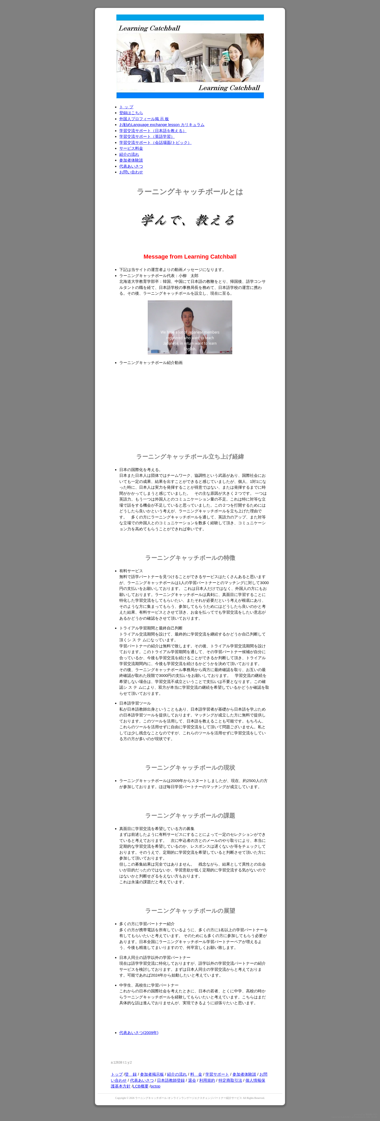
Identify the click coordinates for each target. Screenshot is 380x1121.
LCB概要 (140, 1086)
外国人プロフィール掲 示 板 (144, 119)
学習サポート (217, 1074)
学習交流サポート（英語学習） (147, 136)
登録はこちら (131, 112)
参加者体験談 (131, 160)
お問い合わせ (131, 172)
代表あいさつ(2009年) (138, 1032)
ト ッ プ (126, 107)
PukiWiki (345, 1117)
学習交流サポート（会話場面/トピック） (155, 142)
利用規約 (207, 1080)
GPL (368, 1117)
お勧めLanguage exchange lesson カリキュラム (162, 124)
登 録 (131, 1074)
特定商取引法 (230, 1080)
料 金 (196, 1074)
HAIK (369, 1114)
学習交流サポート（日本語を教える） (153, 130)
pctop (155, 1086)
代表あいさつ (131, 166)
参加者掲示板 (152, 1074)
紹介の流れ (129, 154)
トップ (117, 1074)
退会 (192, 1080)
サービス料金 (131, 148)
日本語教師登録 (171, 1080)
